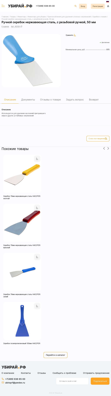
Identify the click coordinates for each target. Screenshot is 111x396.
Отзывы (42, 373)
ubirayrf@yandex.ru (15, 382)
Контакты (26, 373)
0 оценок (5, 26)
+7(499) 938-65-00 (45, 6)
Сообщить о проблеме (64, 373)
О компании (8, 373)
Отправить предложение (96, 373)
